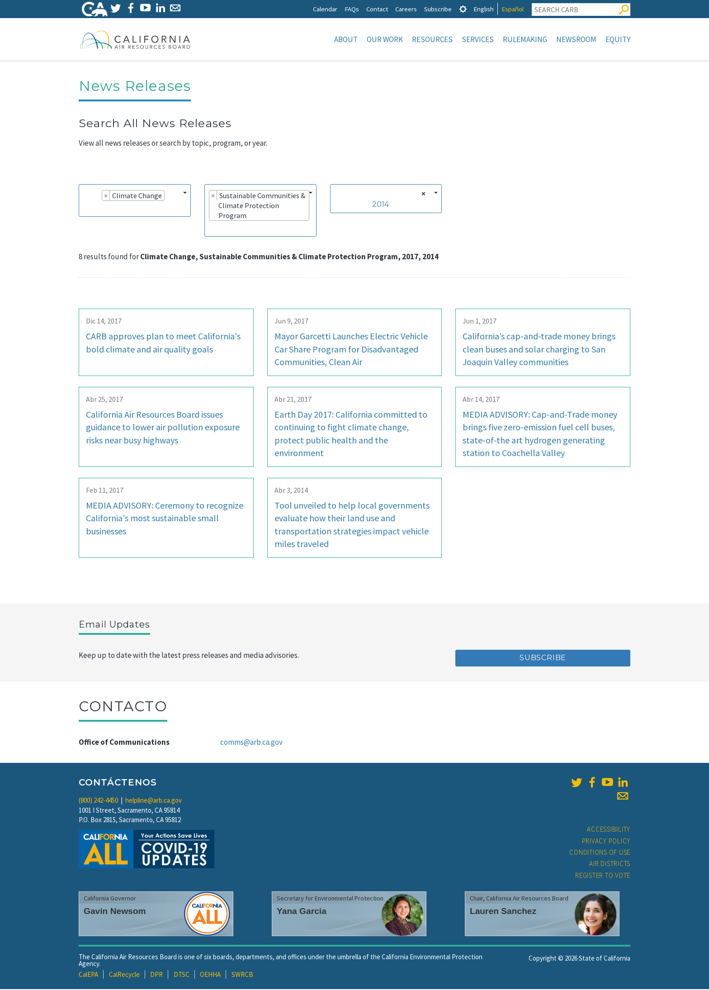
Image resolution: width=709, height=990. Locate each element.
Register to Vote (602, 876)
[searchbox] (86, 209)
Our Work (385, 39)
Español (512, 9)
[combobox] (135, 201)
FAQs (352, 9)
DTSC (181, 975)
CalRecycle (124, 975)
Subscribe (438, 9)
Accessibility (608, 830)
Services (478, 39)
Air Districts (609, 864)
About (346, 39)
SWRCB (242, 975)
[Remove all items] (422, 194)
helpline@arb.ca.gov (153, 801)
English (483, 9)
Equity (617, 39)
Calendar (325, 9)
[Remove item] (106, 196)
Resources (432, 39)
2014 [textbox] (380, 205)
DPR (156, 975)
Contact (377, 9)
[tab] (463, 9)
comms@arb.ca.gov (251, 743)
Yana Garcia (301, 912)
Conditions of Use (599, 853)
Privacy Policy (606, 842)
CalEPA (88, 975)
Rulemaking (525, 39)
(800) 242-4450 (98, 801)
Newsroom (576, 39)
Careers (406, 9)
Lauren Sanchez (503, 912)
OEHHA (210, 975)
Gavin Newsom (115, 912)
